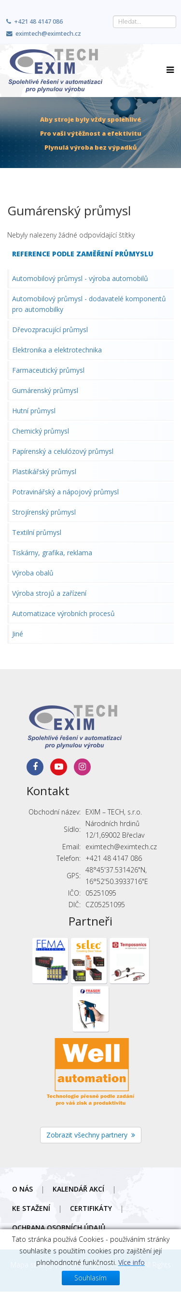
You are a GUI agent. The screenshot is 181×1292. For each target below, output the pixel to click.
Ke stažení (31, 1208)
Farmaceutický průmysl (48, 370)
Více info (131, 1284)
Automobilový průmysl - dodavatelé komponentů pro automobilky (89, 304)
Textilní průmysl (36, 532)
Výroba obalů (33, 572)
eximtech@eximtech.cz (48, 33)
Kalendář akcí (78, 1189)
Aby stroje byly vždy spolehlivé (90, 119)
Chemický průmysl (40, 430)
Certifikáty (91, 1208)
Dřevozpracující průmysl (50, 329)
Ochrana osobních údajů (58, 1227)
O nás (22, 1189)
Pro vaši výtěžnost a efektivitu (90, 133)
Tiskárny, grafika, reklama (52, 552)
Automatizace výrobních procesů (63, 613)
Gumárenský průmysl (45, 390)
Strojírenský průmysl (44, 512)
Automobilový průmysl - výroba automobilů (80, 278)
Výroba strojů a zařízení (49, 593)
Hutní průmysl (34, 410)
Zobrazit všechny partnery (90, 1134)
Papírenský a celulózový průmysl (62, 451)
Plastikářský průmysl (44, 471)
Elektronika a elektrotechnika (57, 349)
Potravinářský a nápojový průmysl (65, 491)
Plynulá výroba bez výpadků (90, 147)
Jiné (17, 633)
